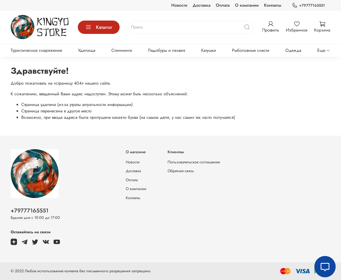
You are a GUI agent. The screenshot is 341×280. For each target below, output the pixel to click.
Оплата (223, 5)
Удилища (86, 50)
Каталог (98, 27)
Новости (179, 5)
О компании (247, 5)
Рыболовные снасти (250, 50)
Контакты (272, 5)
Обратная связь (181, 170)
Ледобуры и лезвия (166, 50)
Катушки (208, 50)
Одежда (293, 50)
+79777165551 (308, 5)
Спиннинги (121, 50)
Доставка (201, 5)
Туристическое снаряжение (36, 50)
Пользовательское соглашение (194, 162)
